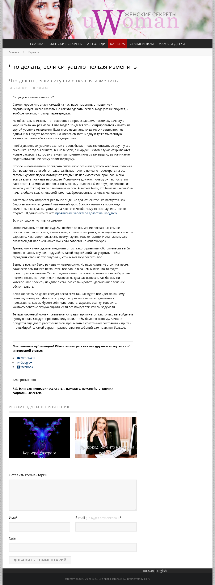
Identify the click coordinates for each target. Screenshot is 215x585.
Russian (148, 571)
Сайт (13, 538)
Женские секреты (66, 44)
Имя (13, 517)
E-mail (98, 517)
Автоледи (96, 44)
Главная (38, 44)
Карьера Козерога (39, 452)
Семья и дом (142, 44)
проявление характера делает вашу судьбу (86, 213)
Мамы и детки (172, 44)
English (161, 571)
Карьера (117, 44)
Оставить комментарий (28, 475)
